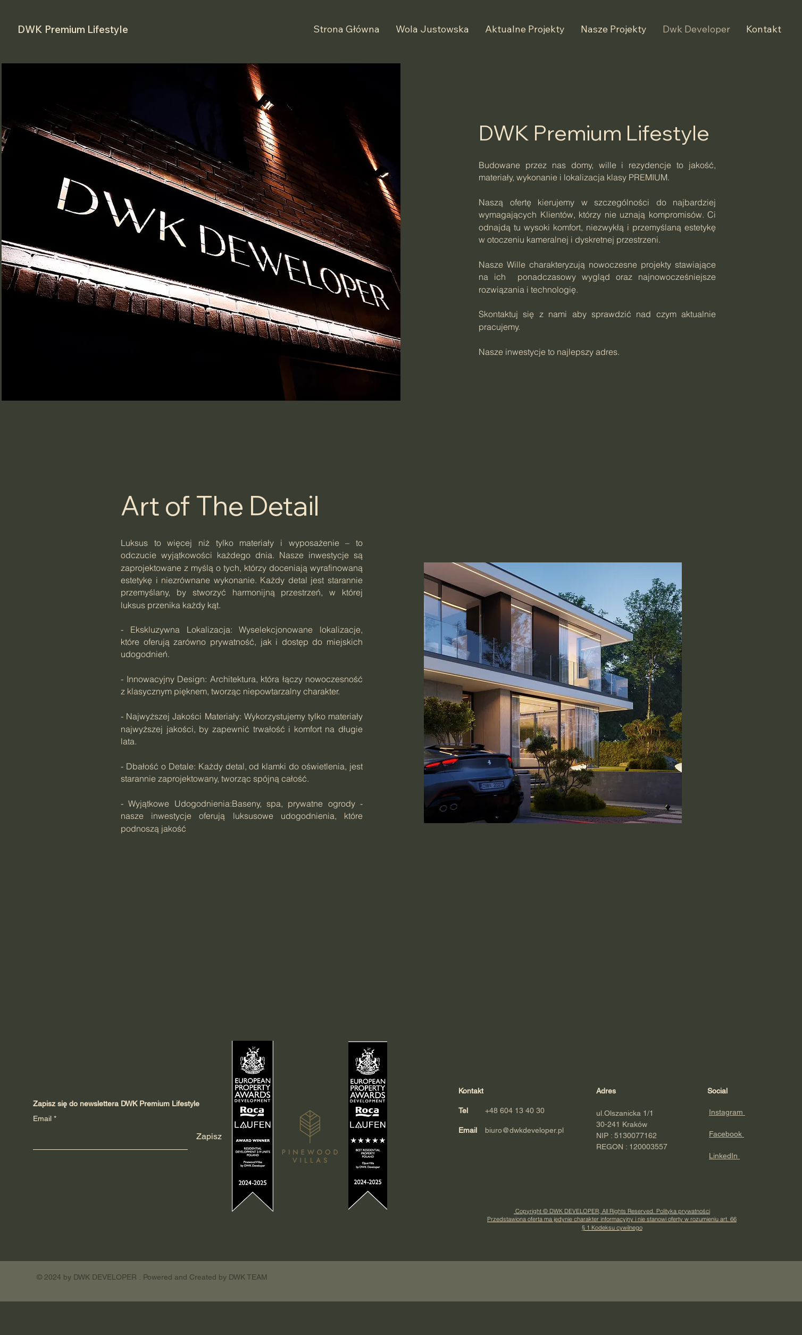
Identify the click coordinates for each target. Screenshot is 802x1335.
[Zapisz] (209, 1136)
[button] (763, 29)
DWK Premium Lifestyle (73, 29)
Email (42, 1118)
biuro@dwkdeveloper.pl (524, 1130)
